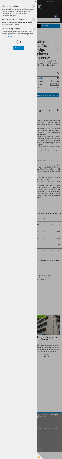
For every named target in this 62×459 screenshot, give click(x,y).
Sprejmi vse (18, 48)
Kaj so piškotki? (7, 37)
